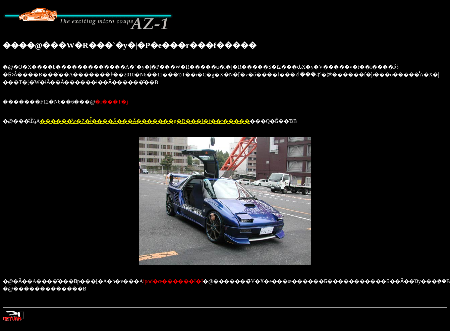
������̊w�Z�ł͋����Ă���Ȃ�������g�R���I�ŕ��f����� (145, 121)
